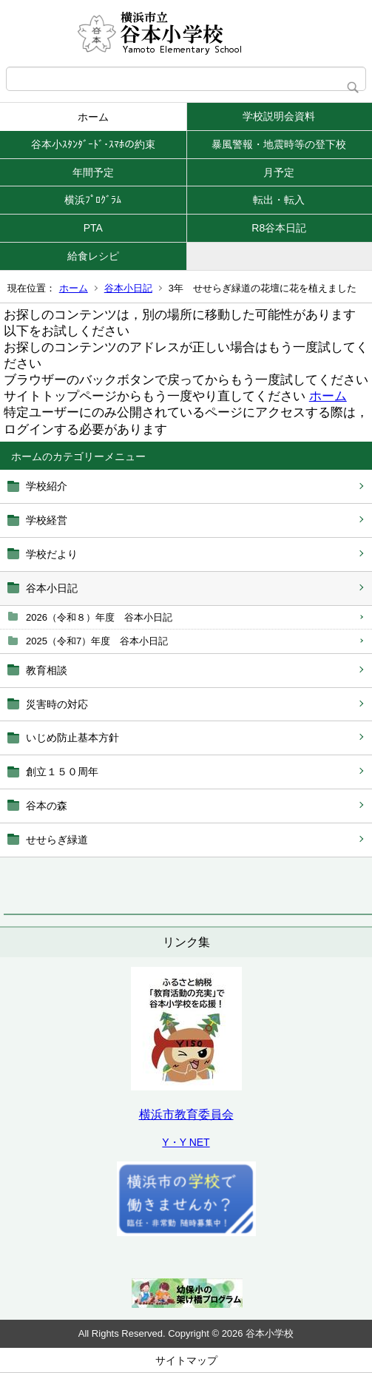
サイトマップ (186, 1360)
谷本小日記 (128, 288)
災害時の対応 (57, 704)
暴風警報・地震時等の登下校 (279, 144)
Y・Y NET (185, 1142)
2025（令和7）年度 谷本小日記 (97, 641)
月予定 (278, 172)
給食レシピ (93, 256)
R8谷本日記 (278, 228)
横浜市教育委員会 (186, 1114)
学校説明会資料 (279, 116)
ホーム (93, 117)
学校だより (52, 554)
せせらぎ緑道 (57, 840)
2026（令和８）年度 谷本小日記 (99, 617)
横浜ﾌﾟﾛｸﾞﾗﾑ (92, 200)
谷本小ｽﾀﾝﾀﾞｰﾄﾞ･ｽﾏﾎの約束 (93, 144)
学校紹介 (46, 486)
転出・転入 (279, 200)
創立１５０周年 (62, 771)
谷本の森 (46, 806)
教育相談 (46, 670)
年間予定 (93, 172)
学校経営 (46, 520)
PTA (93, 228)
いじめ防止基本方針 (77, 737)
